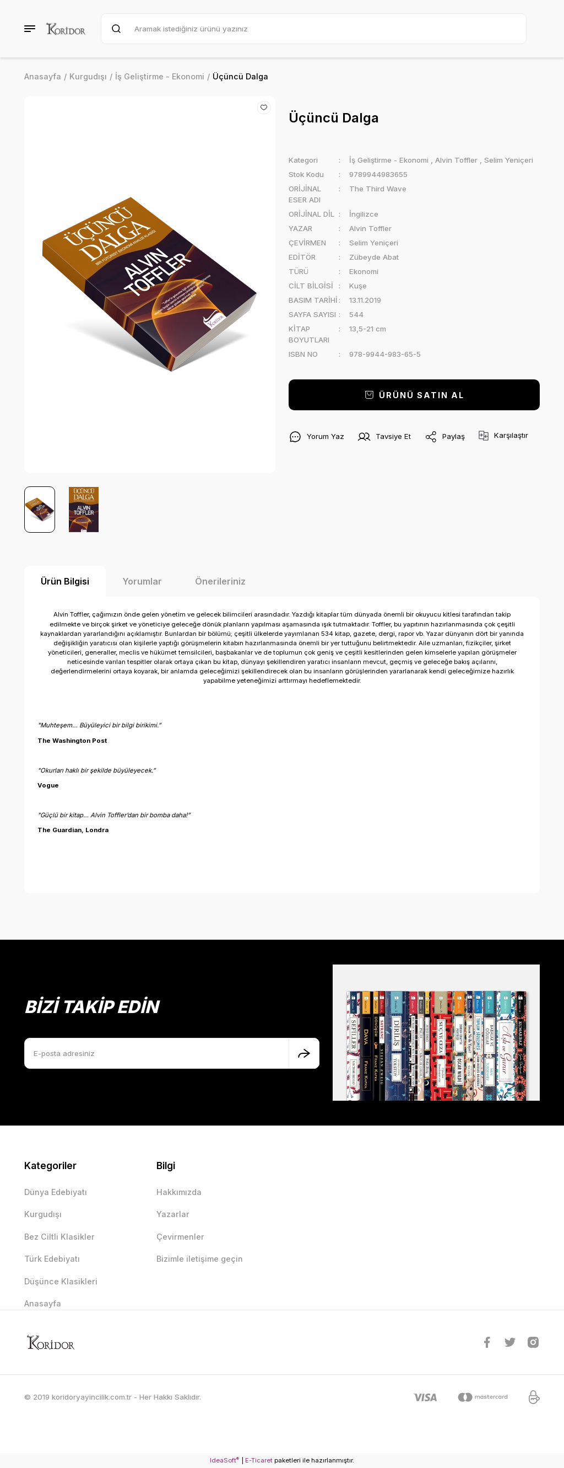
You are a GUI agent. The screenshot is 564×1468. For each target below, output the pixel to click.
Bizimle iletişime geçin (199, 1258)
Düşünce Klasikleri (60, 1281)
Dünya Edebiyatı (55, 1192)
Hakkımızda (179, 1192)
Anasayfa (42, 1303)
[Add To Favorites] (263, 107)
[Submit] (304, 1053)
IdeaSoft (224, 1460)
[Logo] (66, 28)
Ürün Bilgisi (65, 581)
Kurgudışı (43, 1214)
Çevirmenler (180, 1236)
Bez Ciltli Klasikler (59, 1236)
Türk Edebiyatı (52, 1258)
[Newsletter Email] (171, 1053)
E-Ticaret (259, 1460)
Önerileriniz (220, 581)
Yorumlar (142, 581)
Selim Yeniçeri (508, 160)
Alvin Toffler (456, 160)
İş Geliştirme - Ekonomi (389, 160)
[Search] (314, 28)
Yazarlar (172, 1214)
